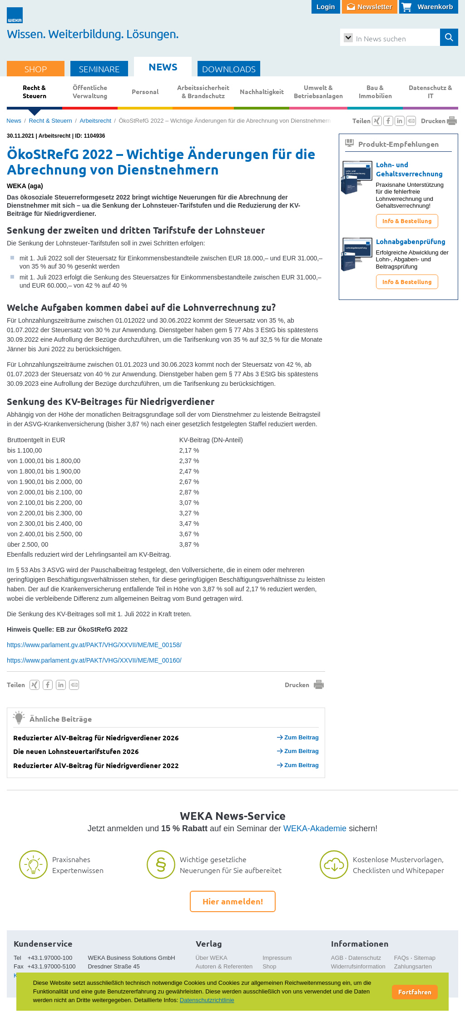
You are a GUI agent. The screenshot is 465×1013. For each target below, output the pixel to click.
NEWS (163, 66)
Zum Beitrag (298, 737)
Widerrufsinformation (358, 966)
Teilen (16, 684)
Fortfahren (414, 992)
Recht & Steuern (50, 120)
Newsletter (375, 6)
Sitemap (424, 957)
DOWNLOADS (229, 68)
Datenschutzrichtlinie (207, 1000)
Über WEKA (212, 957)
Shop (269, 966)
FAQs (401, 957)
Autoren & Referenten (224, 966)
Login (326, 6)
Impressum (277, 957)
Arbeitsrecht (95, 120)
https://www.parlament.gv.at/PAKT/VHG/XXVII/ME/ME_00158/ (94, 645)
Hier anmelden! (233, 901)
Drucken (297, 684)
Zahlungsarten (413, 966)
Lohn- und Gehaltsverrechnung (409, 169)
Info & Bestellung (407, 221)
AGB (337, 957)
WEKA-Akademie (314, 828)
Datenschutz (364, 957)
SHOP (36, 68)
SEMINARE (99, 68)
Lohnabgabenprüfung (410, 241)
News (13, 120)
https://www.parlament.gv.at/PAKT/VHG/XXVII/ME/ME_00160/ (94, 660)
